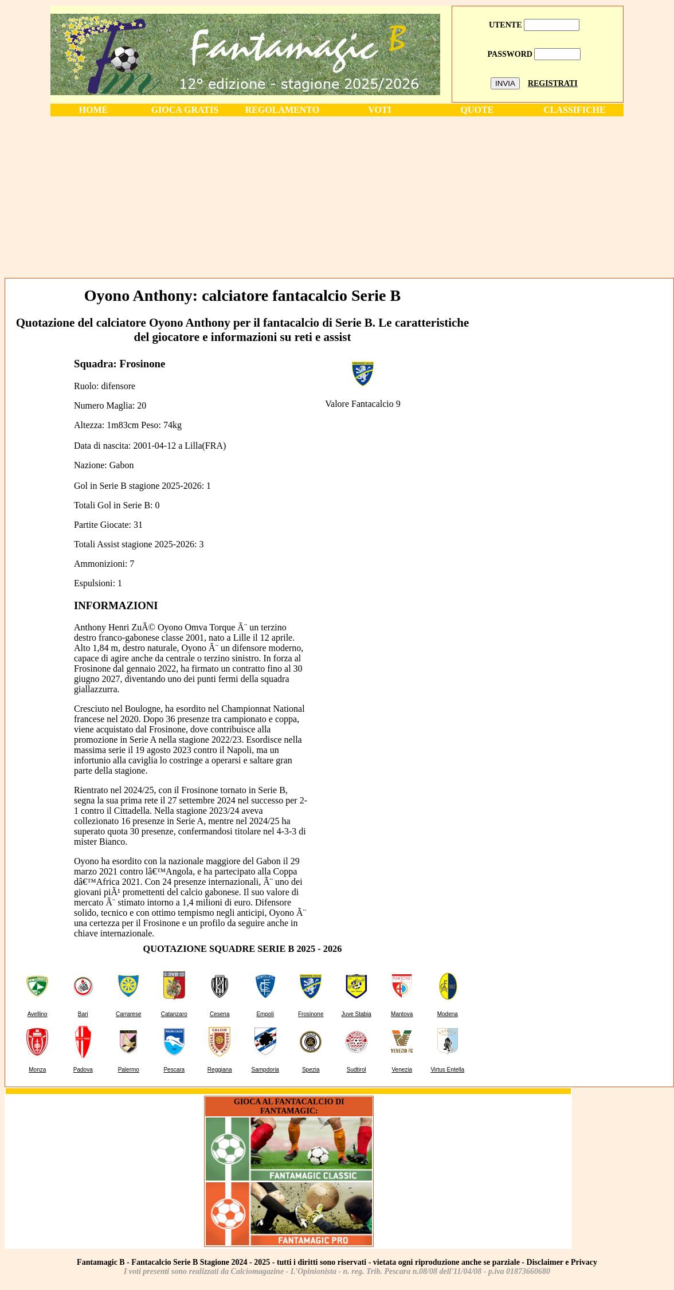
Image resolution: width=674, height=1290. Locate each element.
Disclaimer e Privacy (562, 1262)
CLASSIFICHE (574, 110)
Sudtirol (356, 1069)
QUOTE (477, 110)
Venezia (401, 1069)
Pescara (174, 1069)
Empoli (265, 1014)
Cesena (219, 1014)
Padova (83, 1069)
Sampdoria (265, 1069)
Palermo (128, 1069)
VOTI (379, 110)
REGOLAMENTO (282, 110)
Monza (37, 1069)
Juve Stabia (356, 1014)
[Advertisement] (337, 196)
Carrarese (128, 1014)
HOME (93, 110)
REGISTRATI (553, 83)
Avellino (38, 1014)
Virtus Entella (447, 1069)
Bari (83, 1014)
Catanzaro (174, 1014)
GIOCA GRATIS (185, 110)
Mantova (402, 1014)
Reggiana (219, 1069)
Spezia (311, 1069)
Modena (447, 1014)
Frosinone (310, 1014)
